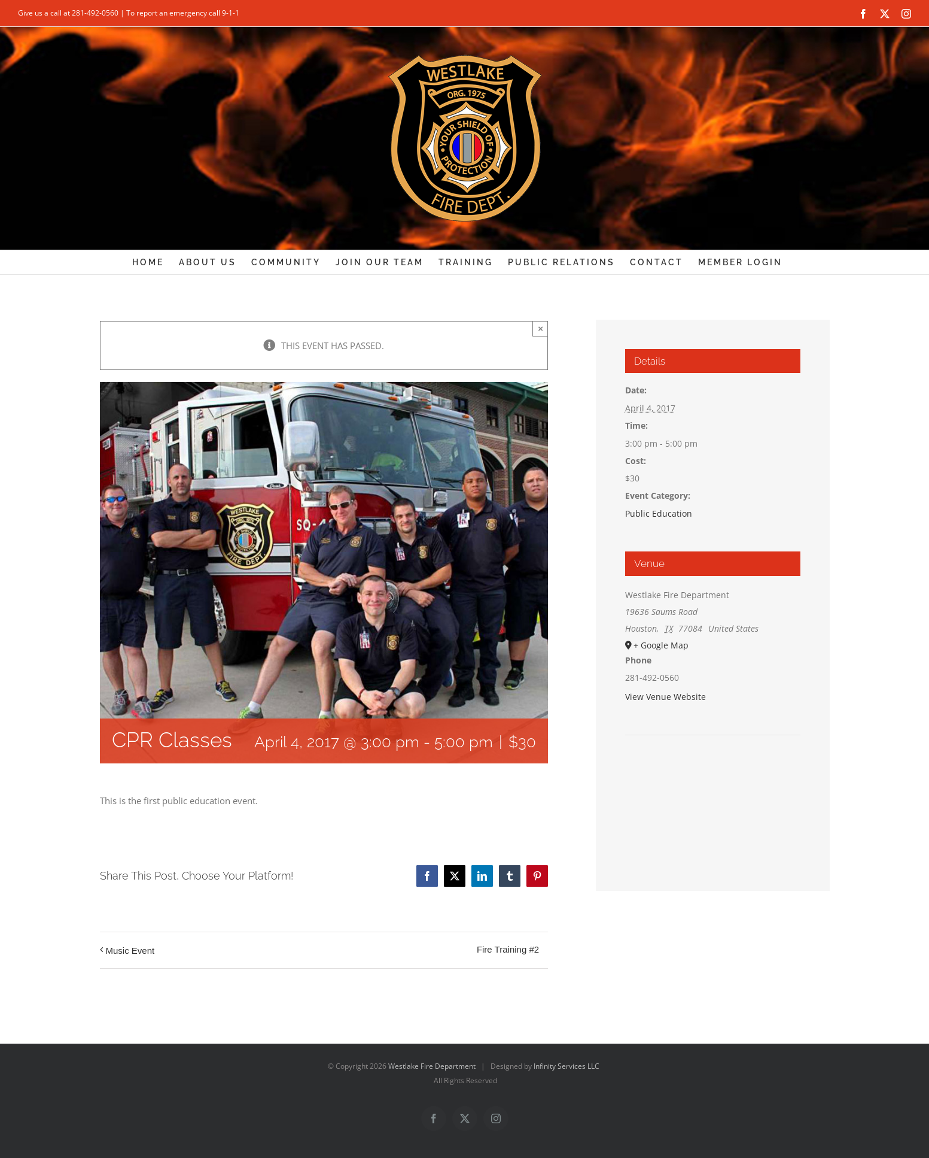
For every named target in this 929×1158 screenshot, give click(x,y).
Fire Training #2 (508, 949)
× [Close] (540, 328)
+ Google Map (661, 645)
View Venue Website (665, 696)
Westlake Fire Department (432, 1066)
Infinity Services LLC (566, 1066)
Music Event (130, 950)
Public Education (658, 513)
